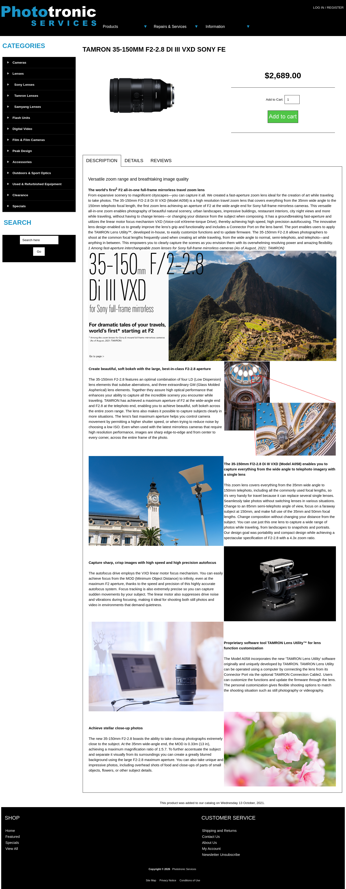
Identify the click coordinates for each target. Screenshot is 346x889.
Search (17, 222)
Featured (12, 836)
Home (10, 830)
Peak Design (19, 151)
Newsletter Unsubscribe (221, 854)
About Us (209, 842)
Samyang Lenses (24, 107)
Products (110, 26)
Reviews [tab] (161, 160)
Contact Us (211, 836)
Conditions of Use (189, 880)
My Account (211, 848)
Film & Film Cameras (26, 140)
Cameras (16, 62)
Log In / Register (328, 7)
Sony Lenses (20, 84)
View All (11, 848)
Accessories (19, 162)
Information (215, 26)
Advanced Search (39, 260)
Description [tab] (101, 160)
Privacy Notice (168, 880)
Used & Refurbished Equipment (34, 184)
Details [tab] (134, 160)
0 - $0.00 (333, 17)
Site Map (151, 880)
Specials (16, 206)
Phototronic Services (184, 869)
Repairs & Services (170, 26)
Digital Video (19, 129)
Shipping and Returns (219, 830)
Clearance (17, 195)
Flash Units (18, 118)
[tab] (178, 158)
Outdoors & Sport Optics (29, 173)
